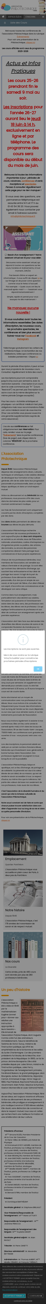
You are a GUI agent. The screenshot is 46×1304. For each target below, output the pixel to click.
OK (38, 669)
